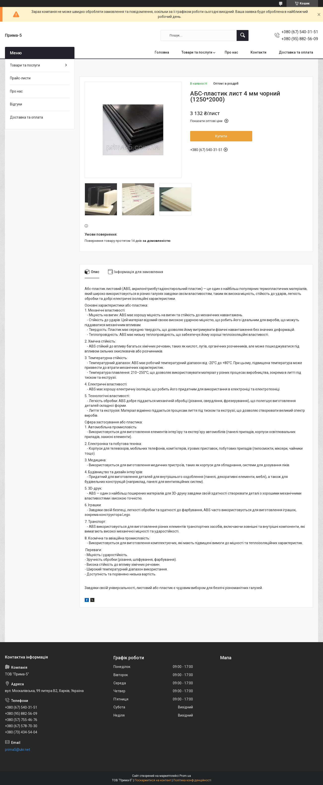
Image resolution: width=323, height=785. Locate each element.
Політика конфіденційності (192, 780)
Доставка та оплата (296, 52)
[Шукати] (243, 35)
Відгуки (16, 104)
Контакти (258, 52)
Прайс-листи (20, 78)
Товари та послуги (196, 52)
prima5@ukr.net (17, 750)
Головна (162, 52)
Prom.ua (185, 776)
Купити (221, 136)
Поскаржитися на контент (153, 780)
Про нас (231, 52)
